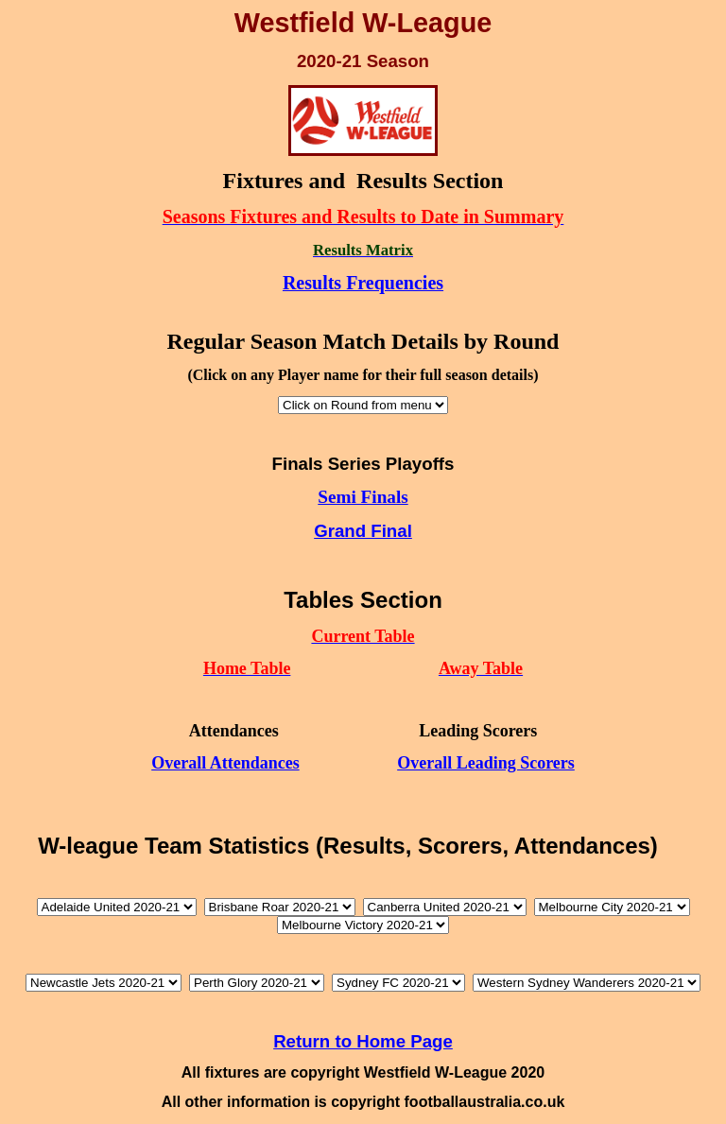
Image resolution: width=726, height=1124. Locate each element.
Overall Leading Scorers (486, 762)
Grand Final (363, 531)
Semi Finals (362, 497)
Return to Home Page (363, 1041)
